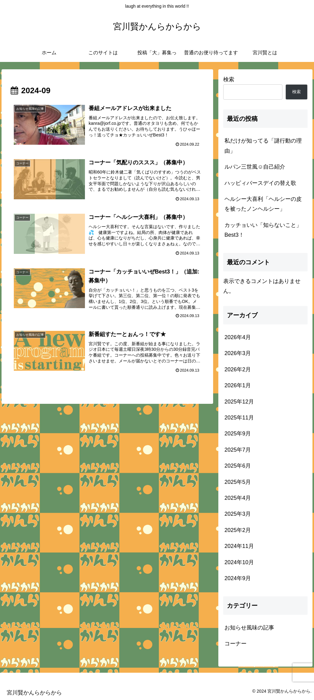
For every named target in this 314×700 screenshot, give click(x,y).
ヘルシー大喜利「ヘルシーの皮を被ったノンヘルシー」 (263, 204)
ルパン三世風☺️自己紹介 (254, 167)
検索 (228, 79)
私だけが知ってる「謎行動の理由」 (263, 146)
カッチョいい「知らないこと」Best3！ (263, 230)
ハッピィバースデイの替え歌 (260, 183)
